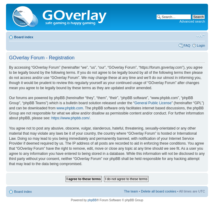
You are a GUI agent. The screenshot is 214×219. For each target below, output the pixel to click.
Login (201, 45)
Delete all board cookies (158, 191)
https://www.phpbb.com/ (70, 118)
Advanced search (192, 21)
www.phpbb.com (70, 108)
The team (131, 191)
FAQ (187, 45)
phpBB (91, 200)
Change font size (200, 36)
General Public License (152, 103)
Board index (23, 37)
